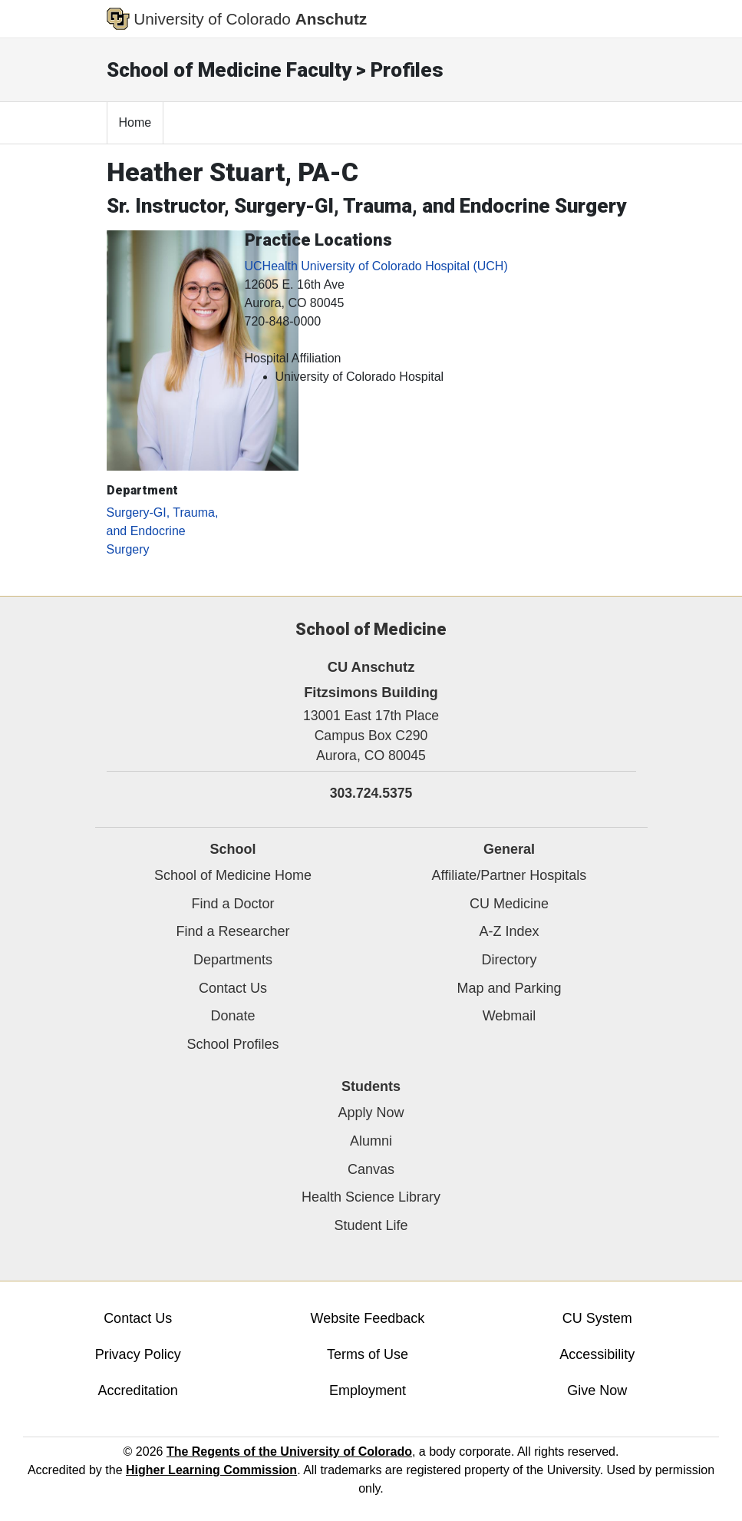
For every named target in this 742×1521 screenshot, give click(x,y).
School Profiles (232, 1044)
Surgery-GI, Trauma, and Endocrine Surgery (163, 531)
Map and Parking (509, 988)
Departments (232, 959)
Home (135, 122)
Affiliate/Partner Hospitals (509, 875)
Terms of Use (367, 1354)
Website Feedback (368, 1318)
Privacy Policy (138, 1354)
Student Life (370, 1225)
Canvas (371, 1169)
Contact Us (233, 988)
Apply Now (371, 1112)
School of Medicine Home (233, 875)
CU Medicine (509, 903)
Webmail (509, 1015)
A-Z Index (509, 931)
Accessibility (597, 1354)
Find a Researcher (232, 931)
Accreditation (138, 1390)
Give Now (597, 1390)
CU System (597, 1318)
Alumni (371, 1141)
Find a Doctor (232, 903)
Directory (508, 959)
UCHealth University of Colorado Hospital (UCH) (376, 266)
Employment (367, 1390)
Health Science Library (371, 1197)
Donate (232, 1015)
